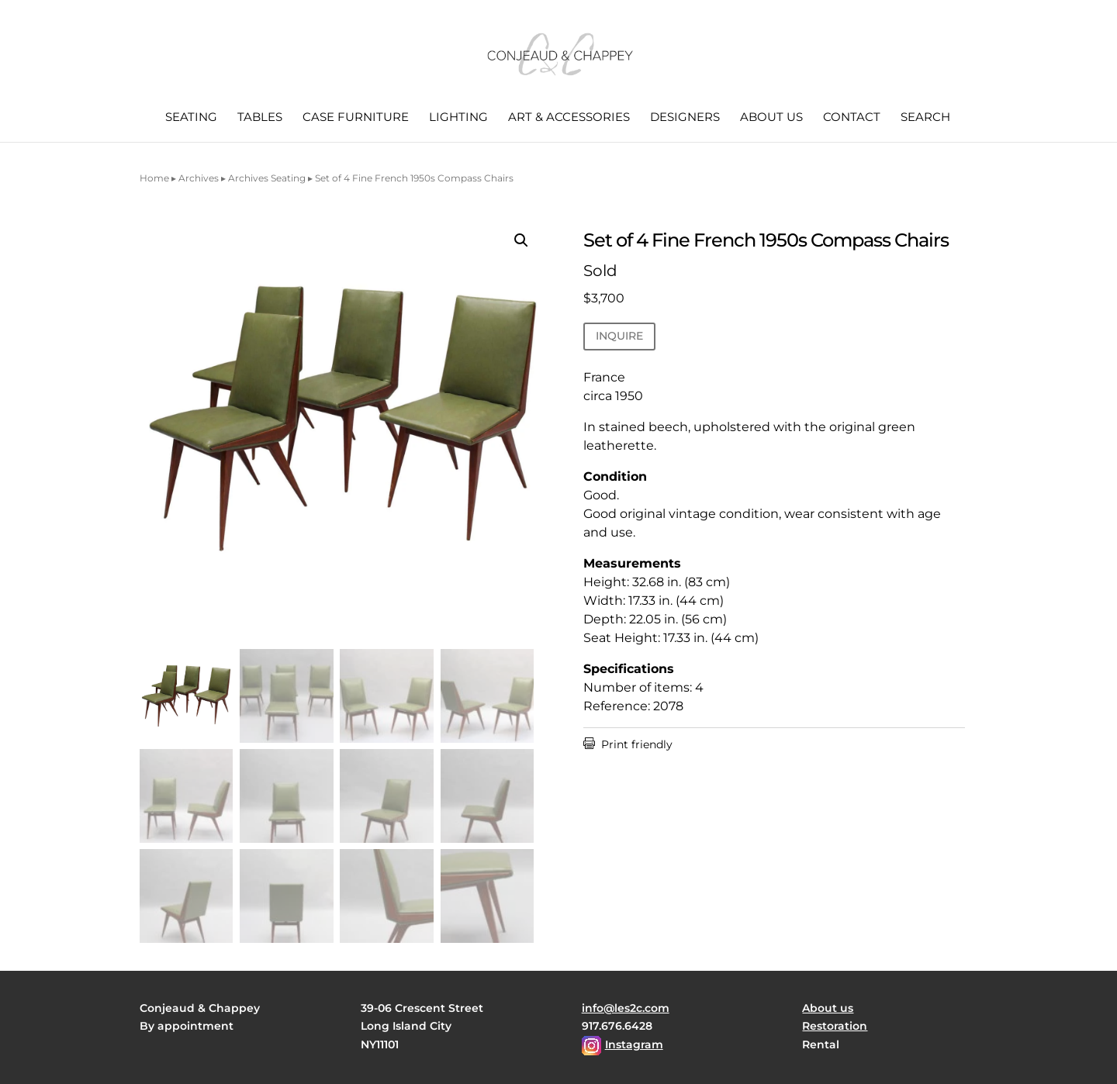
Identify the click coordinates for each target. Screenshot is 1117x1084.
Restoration (834, 1026)
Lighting (458, 118)
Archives (198, 178)
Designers (685, 118)
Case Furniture (356, 118)
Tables (259, 118)
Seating (191, 118)
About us (771, 118)
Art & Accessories (569, 118)
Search (925, 118)
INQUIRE (619, 336)
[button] (521, 240)
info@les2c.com (625, 1008)
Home (154, 178)
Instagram (634, 1044)
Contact (851, 118)
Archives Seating (267, 178)
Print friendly (628, 744)
